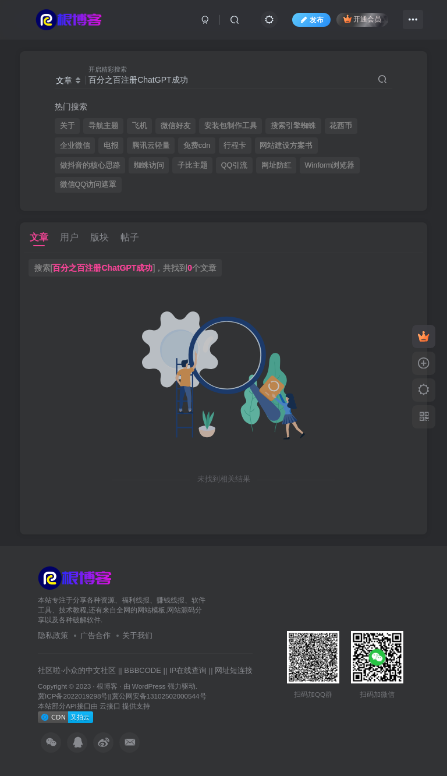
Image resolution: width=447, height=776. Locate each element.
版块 (99, 237)
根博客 (107, 686)
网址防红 (276, 165)
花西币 (340, 126)
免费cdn (196, 145)
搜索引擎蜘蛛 (293, 126)
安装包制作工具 (230, 126)
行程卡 (235, 145)
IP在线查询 (188, 670)
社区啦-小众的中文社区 (77, 670)
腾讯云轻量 (151, 145)
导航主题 (103, 126)
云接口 (110, 706)
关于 (67, 126)
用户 (69, 237)
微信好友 (176, 126)
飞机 (139, 126)
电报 (111, 145)
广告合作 (95, 635)
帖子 (129, 237)
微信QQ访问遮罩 (88, 184)
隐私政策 (53, 635)
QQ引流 (234, 165)
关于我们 (137, 635)
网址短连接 (234, 670)
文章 (39, 237)
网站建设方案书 (286, 145)
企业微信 (75, 145)
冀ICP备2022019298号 (73, 696)
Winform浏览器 (330, 165)
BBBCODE (142, 670)
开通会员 (362, 19)
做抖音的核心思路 (90, 165)
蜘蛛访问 (149, 165)
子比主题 (193, 165)
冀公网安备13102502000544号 (159, 696)
